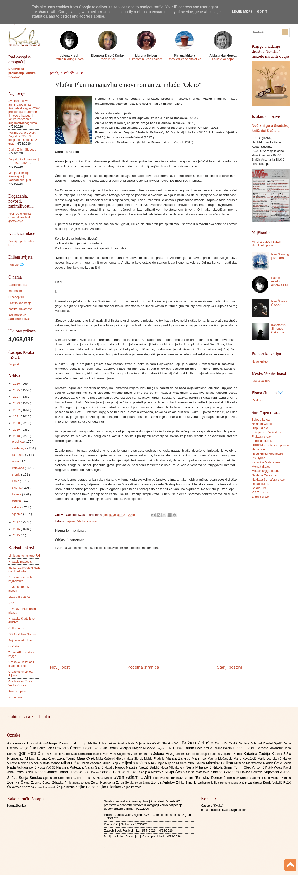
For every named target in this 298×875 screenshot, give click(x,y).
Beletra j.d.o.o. (261, 419)
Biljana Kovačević (148, 743)
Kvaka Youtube (261, 381)
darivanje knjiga (209, 782)
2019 (17, 429)
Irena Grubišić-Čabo (56, 754)
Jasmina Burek (142, 754)
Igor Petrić (29, 753)
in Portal (13, 646)
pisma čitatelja (229, 782)
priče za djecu (251, 782)
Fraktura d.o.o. (262, 436)
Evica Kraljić (204, 748)
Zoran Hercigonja (103, 782)
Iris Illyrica (258, 458)
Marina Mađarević (221, 758)
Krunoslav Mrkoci (22, 758)
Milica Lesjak (111, 763)
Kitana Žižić (281, 754)
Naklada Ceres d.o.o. (266, 475)
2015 (17, 535)
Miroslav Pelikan (220, 763)
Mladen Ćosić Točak (277, 763)
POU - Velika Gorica (22, 634)
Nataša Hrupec (115, 767)
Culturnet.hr (16, 628)
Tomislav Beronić (183, 778)
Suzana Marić (103, 778)
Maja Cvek (86, 758)
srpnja (16, 474)
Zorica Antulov (163, 782)
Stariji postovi (229, 667)
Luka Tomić (67, 758)
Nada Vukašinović (22, 767)
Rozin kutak (107, 59)
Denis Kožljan (120, 748)
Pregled (13, 364)
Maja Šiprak (135, 758)
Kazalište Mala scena (266, 462)
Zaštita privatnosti (20, 309)
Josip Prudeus (210, 754)
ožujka (17, 500)
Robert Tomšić (71, 772)
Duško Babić (184, 748)
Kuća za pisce (17, 691)
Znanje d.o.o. (261, 496)
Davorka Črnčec (69, 748)
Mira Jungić (156, 763)
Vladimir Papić (260, 778)
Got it (262, 12)
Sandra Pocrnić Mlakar (119, 772)
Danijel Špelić (273, 743)
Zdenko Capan (41, 782)
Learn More (242, 12)
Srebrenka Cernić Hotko (75, 778)
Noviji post (60, 667)
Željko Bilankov (109, 787)
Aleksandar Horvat (23, 743)
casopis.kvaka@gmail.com (229, 810)
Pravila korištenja (20, 303)
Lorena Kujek (47, 758)
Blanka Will (171, 743)
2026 (17, 383)
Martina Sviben (29, 763)
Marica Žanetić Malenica (187, 758)
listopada (18, 455)
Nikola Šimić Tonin (228, 767)
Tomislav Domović (211, 778)
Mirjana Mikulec (176, 763)
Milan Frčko (71, 763)
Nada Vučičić (47, 767)
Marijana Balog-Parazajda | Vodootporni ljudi (19, 176)
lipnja (16, 481)
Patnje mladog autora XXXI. (280, 281)
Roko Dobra (92, 772)
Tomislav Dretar (238, 778)
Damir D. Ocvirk (227, 743)
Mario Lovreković (270, 758)
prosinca (18, 441)
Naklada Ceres (262, 424)
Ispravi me (15, 697)
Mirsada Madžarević (248, 763)
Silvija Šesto (175, 772)
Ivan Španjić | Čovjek (280, 303)
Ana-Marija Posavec (56, 743)
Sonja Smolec (31, 778)
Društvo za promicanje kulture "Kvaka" (22, 73)
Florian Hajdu (245, 748)
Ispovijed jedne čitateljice (184, 59)
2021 (17, 416)
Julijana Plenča (232, 754)
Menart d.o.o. (261, 466)
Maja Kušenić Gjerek (111, 758)
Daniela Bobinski (251, 743)
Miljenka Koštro (134, 763)
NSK (11, 603)
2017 (17, 522)
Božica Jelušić (198, 742)
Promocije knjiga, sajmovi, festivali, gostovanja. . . (20, 217)
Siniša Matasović (198, 772)
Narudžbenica (17, 285)
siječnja (17, 514)
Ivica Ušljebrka (120, 754)
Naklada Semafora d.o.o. (268, 479)
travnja (17, 494)
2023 (17, 403)
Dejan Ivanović (95, 748)
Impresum (15, 291)
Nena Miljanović (199, 767)
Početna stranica (143, 667)
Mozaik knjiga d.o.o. (265, 471)
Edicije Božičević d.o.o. (267, 432)
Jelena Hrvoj (164, 754)
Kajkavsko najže (223, 59)
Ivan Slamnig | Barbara (280, 256)
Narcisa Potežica (70, 767)
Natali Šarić (95, 767)
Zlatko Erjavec (82, 782)
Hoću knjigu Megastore (267, 453)
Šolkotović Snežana (21, 787)
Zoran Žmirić (143, 782)
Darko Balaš (46, 748)
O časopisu (16, 297)
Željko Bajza (85, 787)
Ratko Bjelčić (25, 772)
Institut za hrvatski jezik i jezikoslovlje (24, 569)
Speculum (50, 778)
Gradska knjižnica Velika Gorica (20, 683)
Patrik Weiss (274, 767)
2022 (17, 410)
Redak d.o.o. (260, 484)
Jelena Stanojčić (188, 754)
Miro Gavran (197, 763)
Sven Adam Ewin (133, 777)
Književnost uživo (20, 640)
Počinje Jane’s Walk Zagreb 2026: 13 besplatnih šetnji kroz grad (22, 138)
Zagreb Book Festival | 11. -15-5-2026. (23, 161)
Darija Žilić (28, 748)
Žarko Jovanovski (46, 787)
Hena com (259, 449)
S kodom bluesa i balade (146, 59)
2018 (17, 436)
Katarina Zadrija (258, 754)
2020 (17, 423)
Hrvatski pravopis (20, 561)
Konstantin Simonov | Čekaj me (278, 328)
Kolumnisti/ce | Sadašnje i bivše (19, 316)
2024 (17, 396)
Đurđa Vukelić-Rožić (277, 782)
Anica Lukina (108, 743)
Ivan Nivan (101, 754)
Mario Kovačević (246, 758)
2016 (17, 529)
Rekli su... (258, 400)
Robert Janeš (46, 772)
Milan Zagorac (92, 763)
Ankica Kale (127, 743)
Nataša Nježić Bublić (143, 767)
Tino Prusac (161, 778)
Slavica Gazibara (225, 772)
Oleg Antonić (254, 767)
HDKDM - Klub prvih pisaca (270, 445)
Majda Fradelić (155, 758)
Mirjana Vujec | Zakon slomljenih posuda (266, 243)
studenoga (19, 448)
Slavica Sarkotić (252, 772)
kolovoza (18, 468)
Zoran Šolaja (125, 782)
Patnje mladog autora (69, 59)
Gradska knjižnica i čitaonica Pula (21, 663)
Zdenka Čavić (19, 782)
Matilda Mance (50, 763)
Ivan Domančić (82, 754)
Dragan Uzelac (164, 748)
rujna (15, 461)
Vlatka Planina (87, 521)
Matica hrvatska (19, 596)
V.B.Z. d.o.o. (260, 492)
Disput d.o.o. (260, 428)
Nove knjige (260, 361)
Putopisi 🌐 (16, 264)
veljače (17, 507)
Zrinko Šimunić (187, 782)
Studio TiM (259, 488)
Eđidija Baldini (223, 748)
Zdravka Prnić (62, 782)
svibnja (17, 487)
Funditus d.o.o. (262, 441)
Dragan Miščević (144, 748)
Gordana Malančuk (270, 748)
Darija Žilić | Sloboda (22, 149)
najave (71, 521)
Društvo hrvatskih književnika (20, 578)
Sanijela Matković (151, 772)
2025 (17, 390)
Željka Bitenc (66, 787)
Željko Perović (131, 787)
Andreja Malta (86, 743)
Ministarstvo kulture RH (24, 555)
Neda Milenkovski (173, 767)
